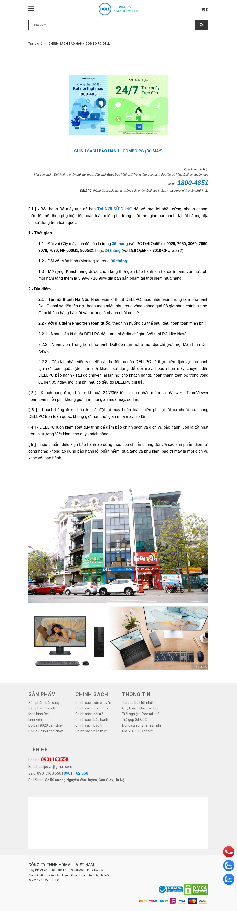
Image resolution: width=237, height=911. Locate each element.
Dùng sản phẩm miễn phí (141, 725)
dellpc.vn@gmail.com (55, 767)
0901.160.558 (49, 773)
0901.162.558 (76, 773)
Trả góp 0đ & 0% (135, 720)
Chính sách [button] (92, 694)
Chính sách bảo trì (90, 725)
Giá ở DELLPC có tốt (137, 731)
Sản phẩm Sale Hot (43, 708)
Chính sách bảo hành (92, 720)
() (205, 9)
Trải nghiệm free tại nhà (141, 714)
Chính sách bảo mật (91, 731)
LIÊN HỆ (38, 750)
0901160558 (54, 759)
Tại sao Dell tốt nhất (138, 703)
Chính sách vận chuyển (93, 703)
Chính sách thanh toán (93, 708)
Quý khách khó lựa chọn (141, 708)
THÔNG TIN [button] (136, 694)
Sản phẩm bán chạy (44, 703)
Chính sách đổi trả (90, 714)
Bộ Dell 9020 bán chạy (45, 725)
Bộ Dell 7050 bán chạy (45, 731)
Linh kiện (35, 720)
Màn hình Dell (39, 714)
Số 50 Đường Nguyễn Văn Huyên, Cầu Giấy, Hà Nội (85, 780)
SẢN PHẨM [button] (42, 694)
